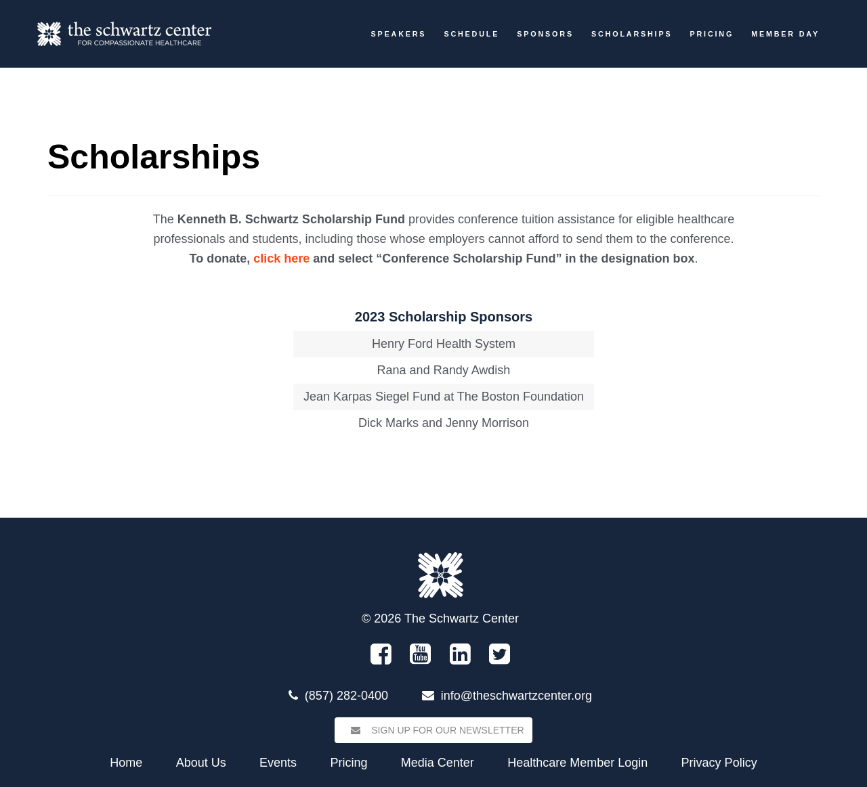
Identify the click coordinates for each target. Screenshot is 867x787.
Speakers (399, 34)
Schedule (471, 34)
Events (278, 762)
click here (281, 258)
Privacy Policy (719, 762)
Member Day (785, 34)
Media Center (437, 762)
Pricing (712, 34)
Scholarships (631, 34)
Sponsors (545, 34)
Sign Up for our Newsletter (433, 730)
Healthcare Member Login (577, 762)
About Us (201, 762)
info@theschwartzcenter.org (516, 695)
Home (126, 762)
